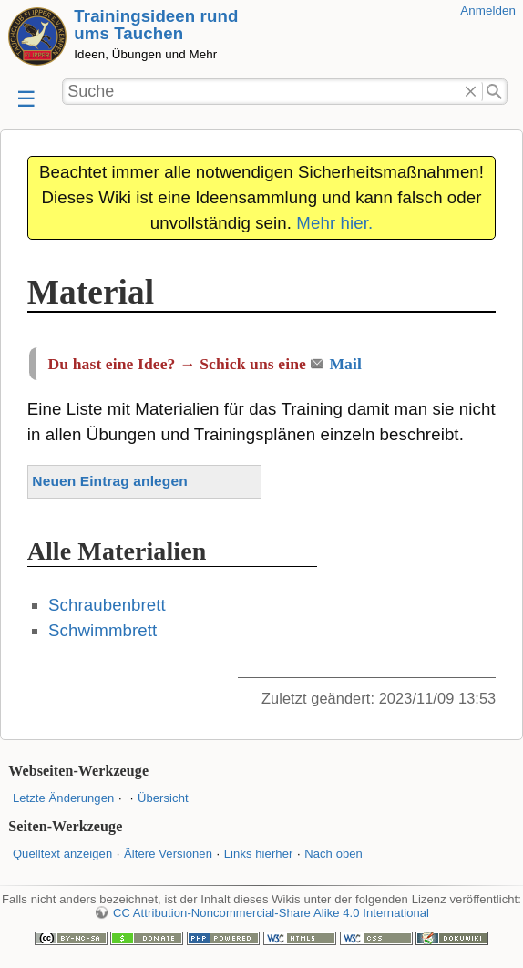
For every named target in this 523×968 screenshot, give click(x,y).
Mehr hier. (334, 222)
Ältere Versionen (168, 853)
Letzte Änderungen (63, 798)
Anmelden (488, 10)
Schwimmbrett (102, 630)
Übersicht (163, 798)
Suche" (495, 92)
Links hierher (258, 853)
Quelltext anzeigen (62, 853)
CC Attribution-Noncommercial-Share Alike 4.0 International (271, 913)
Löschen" (470, 92)
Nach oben (333, 853)
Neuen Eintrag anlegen (109, 481)
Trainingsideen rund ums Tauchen (156, 24)
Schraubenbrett (107, 604)
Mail (345, 364)
